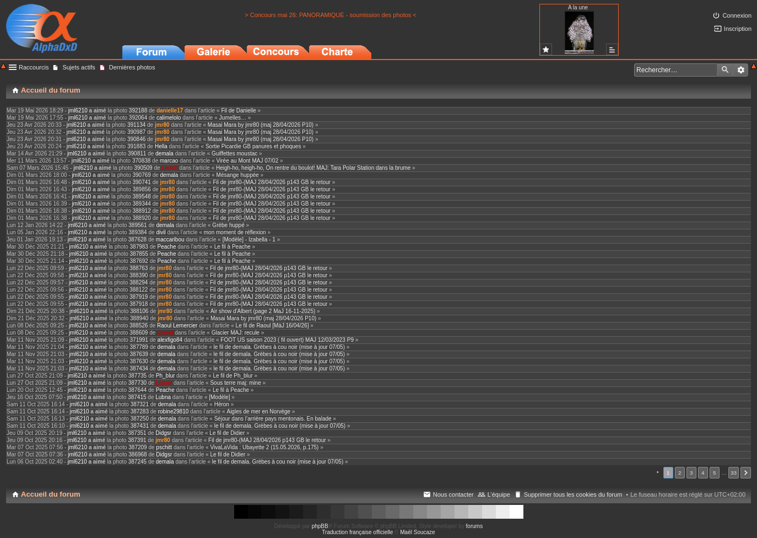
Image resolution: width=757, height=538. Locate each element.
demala (164, 153)
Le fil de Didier (227, 433)
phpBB (320, 526)
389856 (142, 189)
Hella (161, 146)
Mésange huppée (238, 175)
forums (474, 526)
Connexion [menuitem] (736, 15)
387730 (137, 383)
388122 (138, 290)
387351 (137, 433)
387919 (138, 297)
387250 (140, 419)
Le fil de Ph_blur (232, 376)
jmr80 (162, 125)
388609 (138, 333)
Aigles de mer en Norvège (258, 411)
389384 (137, 232)
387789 (139, 347)
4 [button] (703, 473)
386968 (137, 454)
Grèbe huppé (228, 225)
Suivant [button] (745, 472)
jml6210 (78, 110)
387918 (138, 304)
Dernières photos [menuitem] (132, 67)
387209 (137, 447)
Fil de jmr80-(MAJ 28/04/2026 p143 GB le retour (271, 182)
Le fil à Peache (232, 247)
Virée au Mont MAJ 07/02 (248, 161)
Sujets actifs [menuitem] (78, 67)
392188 (138, 110)
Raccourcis (33, 67)
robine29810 (173, 411)
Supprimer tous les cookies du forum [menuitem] (573, 494)
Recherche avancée (740, 70)
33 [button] (734, 473)
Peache (167, 247)
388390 (138, 275)
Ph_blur (165, 376)
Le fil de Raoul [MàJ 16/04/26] (272, 325)
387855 (139, 254)
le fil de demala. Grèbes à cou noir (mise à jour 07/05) (279, 347)
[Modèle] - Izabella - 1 (249, 239)
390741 (142, 182)
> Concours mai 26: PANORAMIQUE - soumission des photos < (331, 15)
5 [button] (714, 473)
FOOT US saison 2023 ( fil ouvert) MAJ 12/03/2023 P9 (287, 340)
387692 (139, 261)
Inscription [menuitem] (737, 28)
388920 (142, 218)
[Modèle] (219, 397)
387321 (140, 404)
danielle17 (169, 110)
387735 (137, 376)
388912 (142, 211)
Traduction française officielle (357, 532)
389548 (142, 196)
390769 (142, 175)
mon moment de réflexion (235, 232)
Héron (221, 404)
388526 (138, 325)
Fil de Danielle (238, 110)
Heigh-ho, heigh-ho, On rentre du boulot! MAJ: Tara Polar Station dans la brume (313, 168)
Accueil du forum (50, 494)
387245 (137, 462)
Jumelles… (232, 118)
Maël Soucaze (417, 532)
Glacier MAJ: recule (235, 333)
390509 (143, 168)
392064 (138, 118)
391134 (136, 125)
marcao (169, 161)
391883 (136, 146)
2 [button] (680, 473)
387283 (140, 411)
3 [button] (691, 473)
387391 (137, 440)
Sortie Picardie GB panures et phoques (253, 146)
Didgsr (163, 433)
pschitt (164, 447)
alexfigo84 (170, 340)
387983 (139, 247)
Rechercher (725, 70)
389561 (137, 225)
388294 (138, 282)
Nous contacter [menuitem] (453, 494)
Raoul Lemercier (177, 325)
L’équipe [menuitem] (499, 494)
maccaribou (170, 239)
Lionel (169, 168)
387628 (137, 239)
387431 (140, 426)
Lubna (163, 397)
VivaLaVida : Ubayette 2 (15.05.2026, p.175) (264, 447)
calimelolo (168, 118)
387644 (137, 390)
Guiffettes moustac (234, 153)
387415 (137, 397)
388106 (139, 311)
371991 (139, 340)
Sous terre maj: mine (235, 383)
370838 (141, 161)
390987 (136, 132)
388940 (139, 318)
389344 (142, 204)
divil (160, 232)
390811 (137, 153)
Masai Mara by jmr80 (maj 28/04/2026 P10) (260, 125)
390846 (136, 139)
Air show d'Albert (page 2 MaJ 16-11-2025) (262, 311)
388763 (138, 268)
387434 (139, 368)
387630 (139, 361)
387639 (139, 354)
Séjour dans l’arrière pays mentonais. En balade (273, 419)
